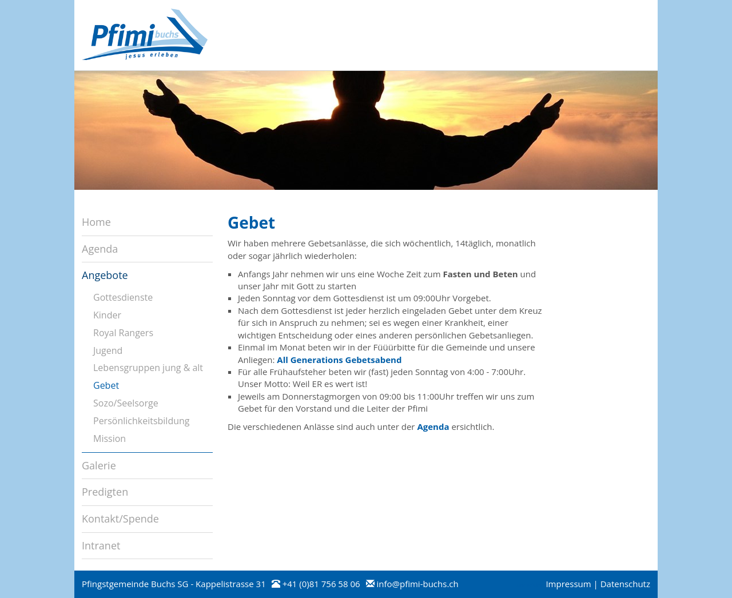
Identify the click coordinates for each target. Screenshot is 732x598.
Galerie (99, 465)
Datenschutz (625, 583)
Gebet (106, 385)
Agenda (433, 426)
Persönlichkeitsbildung (141, 420)
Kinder (107, 315)
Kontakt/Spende (120, 518)
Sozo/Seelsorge (125, 403)
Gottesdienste (123, 297)
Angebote (105, 275)
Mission (109, 438)
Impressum (568, 583)
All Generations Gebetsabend (339, 359)
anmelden (530, 585)
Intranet (101, 545)
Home (96, 222)
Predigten (105, 492)
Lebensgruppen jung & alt (148, 367)
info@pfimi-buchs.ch (417, 583)
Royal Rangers (123, 332)
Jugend (107, 350)
